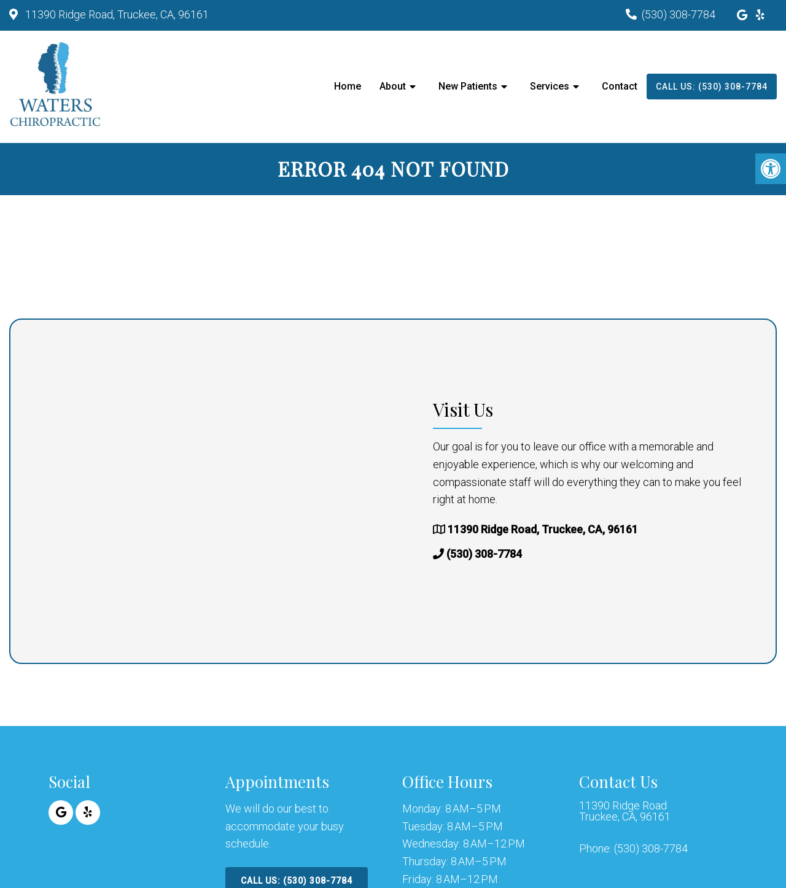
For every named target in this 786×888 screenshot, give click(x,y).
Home (347, 86)
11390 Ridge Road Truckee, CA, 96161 (625, 811)
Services (549, 86)
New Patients (467, 86)
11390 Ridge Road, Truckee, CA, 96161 (116, 14)
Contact (619, 86)
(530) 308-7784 (678, 14)
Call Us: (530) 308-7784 (712, 86)
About (392, 86)
